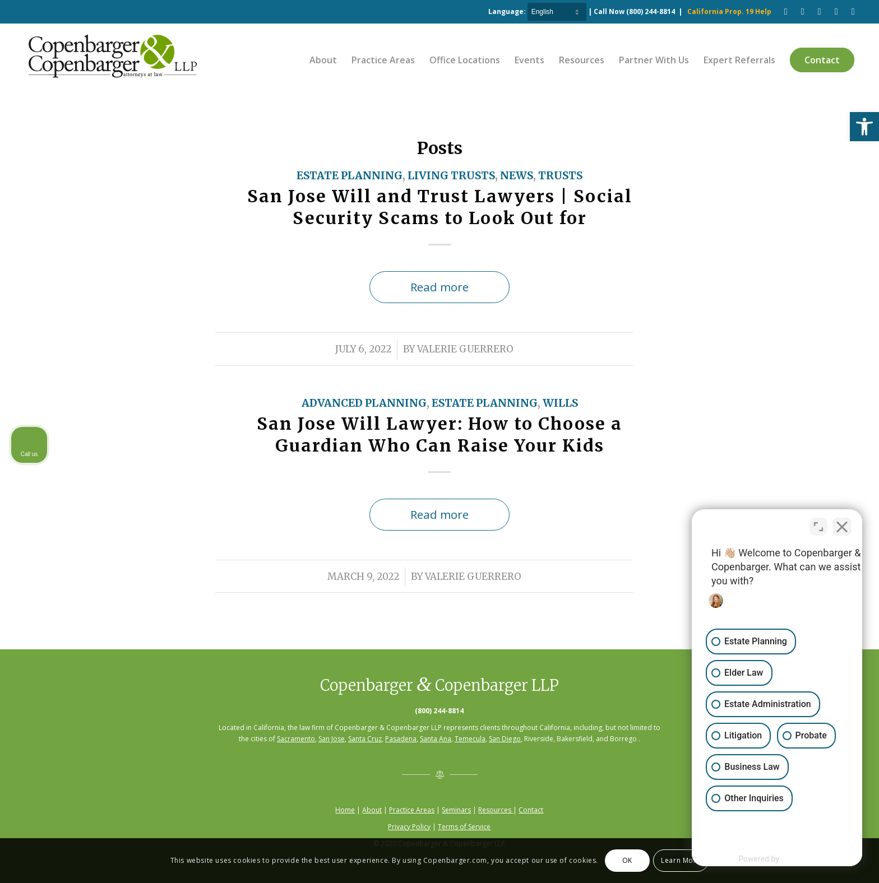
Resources (495, 810)
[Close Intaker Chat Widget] (842, 525)
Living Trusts (451, 175)
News (516, 175)
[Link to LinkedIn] (836, 11)
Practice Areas (411, 810)
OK (627, 860)
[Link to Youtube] (802, 11)
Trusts (560, 175)
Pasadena (401, 738)
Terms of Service (464, 826)
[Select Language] (557, 12)
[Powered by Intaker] (783, 859)
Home (345, 810)
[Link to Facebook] (786, 11)
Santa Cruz (365, 738)
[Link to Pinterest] (819, 11)
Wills (560, 403)
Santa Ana (435, 738)
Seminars (456, 810)
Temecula (470, 738)
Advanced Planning (364, 403)
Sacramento (296, 738)
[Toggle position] (818, 525)
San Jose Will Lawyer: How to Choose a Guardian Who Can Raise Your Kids (439, 434)
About (372, 810)
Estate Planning (350, 175)
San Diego (505, 738)
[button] (864, 126)
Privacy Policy (409, 826)
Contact (531, 810)
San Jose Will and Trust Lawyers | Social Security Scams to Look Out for (439, 207)
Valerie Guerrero (465, 349)
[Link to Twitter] (853, 11)
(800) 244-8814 (650, 11)
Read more (439, 287)
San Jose (331, 738)
